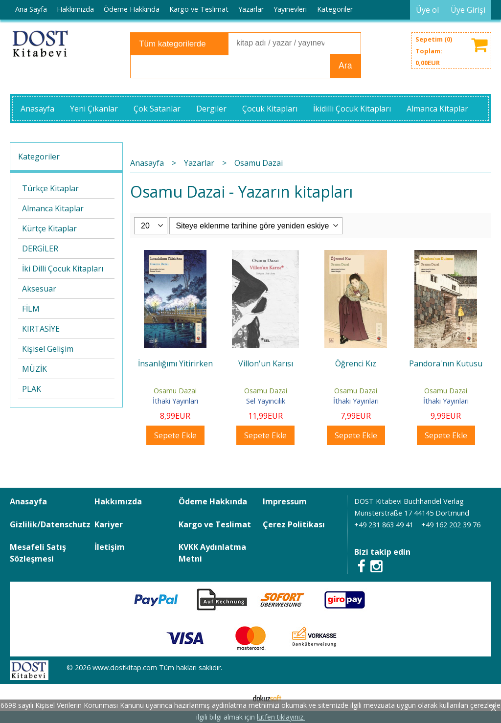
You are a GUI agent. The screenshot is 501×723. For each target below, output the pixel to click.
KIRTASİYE (41, 328)
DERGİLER (40, 248)
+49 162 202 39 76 (450, 524)
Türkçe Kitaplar (50, 188)
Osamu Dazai (175, 390)
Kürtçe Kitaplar (49, 228)
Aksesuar (39, 288)
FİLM (31, 308)
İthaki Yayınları (175, 401)
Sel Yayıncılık (265, 401)
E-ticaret (235, 697)
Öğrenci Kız (355, 363)
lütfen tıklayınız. (281, 717)
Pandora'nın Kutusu (445, 363)
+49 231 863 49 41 (383, 524)
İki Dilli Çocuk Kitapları (62, 268)
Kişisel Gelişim (47, 348)
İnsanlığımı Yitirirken (175, 363)
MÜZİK (34, 368)
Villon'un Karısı (265, 363)
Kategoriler (39, 156)
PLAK (31, 389)
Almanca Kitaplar (53, 208)
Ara (345, 65)
